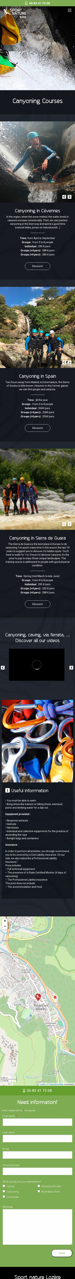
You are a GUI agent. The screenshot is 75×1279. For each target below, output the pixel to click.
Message (9, 1206)
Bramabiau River (50, 1191)
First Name (10, 1116)
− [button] (5, 926)
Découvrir (37, 266)
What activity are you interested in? (22, 1181)
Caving (10, 1186)
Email (7, 1148)
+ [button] (5, 921)
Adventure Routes (51, 1186)
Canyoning (12, 1191)
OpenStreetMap (56, 1084)
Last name (8, 1132)
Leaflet (43, 1084)
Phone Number (11, 1165)
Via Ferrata (12, 1197)
